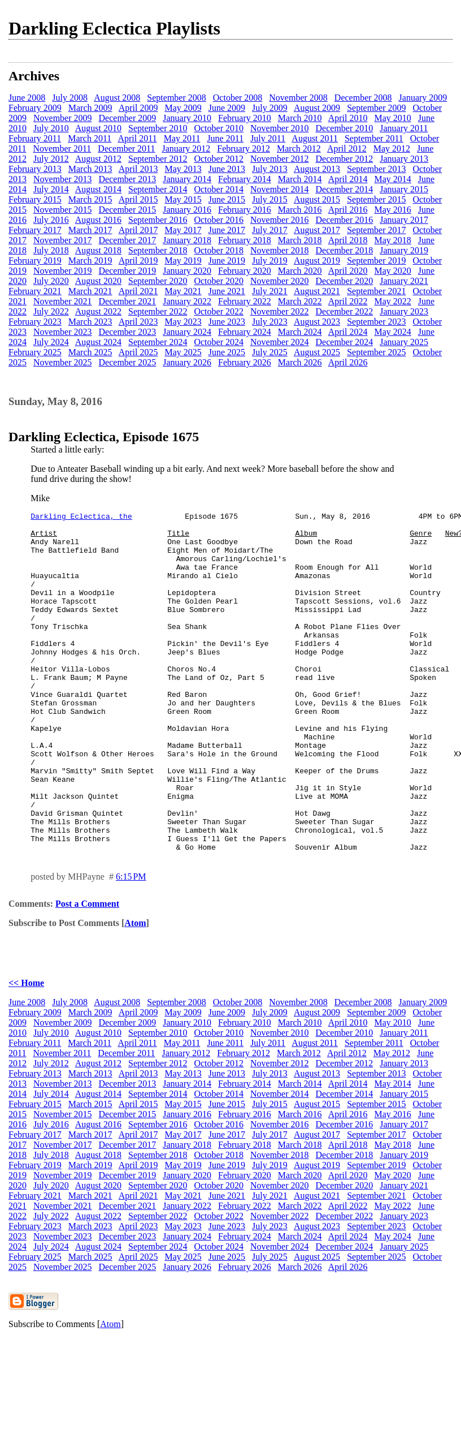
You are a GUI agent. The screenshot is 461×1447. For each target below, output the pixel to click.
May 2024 (392, 332)
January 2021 (404, 281)
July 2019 (270, 260)
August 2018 (98, 250)
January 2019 (404, 250)
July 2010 (51, 128)
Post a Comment (87, 971)
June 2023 (226, 321)
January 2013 (404, 158)
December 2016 (344, 220)
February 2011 (34, 138)
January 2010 (187, 118)
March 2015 (90, 199)
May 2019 (182, 260)
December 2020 (344, 281)
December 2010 (344, 128)
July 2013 (270, 169)
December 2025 (127, 362)
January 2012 (186, 148)
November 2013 (62, 179)
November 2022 (279, 311)
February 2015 (35, 199)
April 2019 (138, 260)
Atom (135, 991)
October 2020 (218, 281)
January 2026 (187, 362)
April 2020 (348, 270)
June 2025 (226, 352)
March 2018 (300, 240)
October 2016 (218, 220)
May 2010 (392, 118)
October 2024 (218, 342)
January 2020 (187, 270)
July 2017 (270, 230)
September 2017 (376, 230)
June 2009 (226, 108)
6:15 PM (131, 944)
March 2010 (300, 118)
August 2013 (317, 169)
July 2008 (70, 97)
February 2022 (244, 301)
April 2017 (138, 230)
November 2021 (62, 301)
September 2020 (157, 281)
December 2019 (127, 270)
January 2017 (404, 220)
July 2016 (51, 220)
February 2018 (244, 240)
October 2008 (238, 97)
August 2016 (98, 220)
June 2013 (226, 169)
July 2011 (267, 138)
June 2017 (226, 230)
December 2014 (344, 189)
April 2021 (138, 291)
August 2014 (98, 189)
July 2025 (270, 352)
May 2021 (182, 291)
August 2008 (117, 97)
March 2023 (90, 321)
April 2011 (137, 138)
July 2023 (270, 321)
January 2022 (187, 301)
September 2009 (376, 108)
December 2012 (344, 158)
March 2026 (300, 362)
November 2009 (62, 118)
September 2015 (376, 199)
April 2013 (138, 169)
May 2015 (182, 199)
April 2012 (347, 148)
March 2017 (90, 230)
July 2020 (51, 281)
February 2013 (35, 169)
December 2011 (126, 148)
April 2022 (348, 301)
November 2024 (279, 342)
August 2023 (317, 321)
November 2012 (279, 158)
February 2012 (243, 148)
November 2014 (279, 189)
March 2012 (299, 148)
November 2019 (62, 270)
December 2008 (363, 97)
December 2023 (127, 332)
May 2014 (392, 179)
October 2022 (218, 311)
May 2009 (182, 108)
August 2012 (98, 158)
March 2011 (89, 138)
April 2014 (348, 179)
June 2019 (226, 260)
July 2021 (270, 291)
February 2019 (35, 260)
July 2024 (51, 342)
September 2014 (157, 189)
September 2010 (157, 128)
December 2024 (344, 342)
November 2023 (62, 332)
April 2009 (138, 108)
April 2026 (348, 362)
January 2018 (187, 240)
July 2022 (51, 311)
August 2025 (317, 352)
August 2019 (317, 260)
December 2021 (127, 301)
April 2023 (138, 321)
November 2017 (62, 240)
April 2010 (348, 118)
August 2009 (317, 108)
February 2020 (244, 270)
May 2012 (391, 148)
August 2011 (315, 138)
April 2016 (348, 209)
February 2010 (244, 118)
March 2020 (300, 270)
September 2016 (157, 220)
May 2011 (182, 138)
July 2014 (51, 189)
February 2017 (35, 230)
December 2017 (127, 240)
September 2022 (157, 311)
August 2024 (98, 342)
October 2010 (218, 128)
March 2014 (300, 179)
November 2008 (298, 97)
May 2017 (182, 230)
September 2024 (157, 342)
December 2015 (127, 209)
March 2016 (300, 209)
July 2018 (51, 250)
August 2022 (98, 311)
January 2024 (187, 332)
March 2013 (90, 169)
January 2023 (404, 311)
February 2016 (244, 209)
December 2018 (344, 250)
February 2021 (35, 291)
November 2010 (279, 128)
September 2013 (376, 169)
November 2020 (279, 281)
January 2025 (404, 342)
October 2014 (218, 189)
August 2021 (317, 291)
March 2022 (300, 301)
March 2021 (90, 291)
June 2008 (26, 97)
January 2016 (187, 209)
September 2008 (176, 97)
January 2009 (423, 97)
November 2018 (279, 250)
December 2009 (127, 118)
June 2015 (226, 199)
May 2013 (182, 169)
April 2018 (348, 240)
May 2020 (392, 270)
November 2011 (62, 148)
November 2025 (62, 362)
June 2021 (226, 291)
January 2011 (404, 128)
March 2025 (90, 352)
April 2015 (138, 199)
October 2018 (218, 250)
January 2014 (187, 179)
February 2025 (35, 352)
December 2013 (127, 179)
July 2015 (270, 199)
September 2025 (376, 352)
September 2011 (374, 138)
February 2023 (35, 321)
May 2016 (392, 209)
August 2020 (98, 281)
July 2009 (270, 108)
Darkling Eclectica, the (81, 518)
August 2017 (317, 230)
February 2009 (35, 108)
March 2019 (90, 260)
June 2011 (225, 138)
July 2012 (51, 158)
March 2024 (300, 332)
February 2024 (244, 332)
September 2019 (376, 260)
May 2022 (392, 301)
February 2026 (244, 362)
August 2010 (98, 128)
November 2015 (62, 209)
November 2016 (279, 220)
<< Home (26, 1051)
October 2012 (218, 158)
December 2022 (344, 311)
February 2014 (244, 179)
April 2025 (138, 352)
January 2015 (404, 189)
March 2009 (90, 108)
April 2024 (348, 332)
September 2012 (157, 158)
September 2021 (376, 291)
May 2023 (182, 321)
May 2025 (182, 352)
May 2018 (392, 240)
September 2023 (376, 321)
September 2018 (157, 250)
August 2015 (317, 199)
